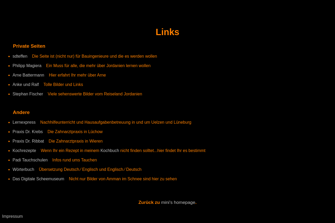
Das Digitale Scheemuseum (38, 179)
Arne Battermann (28, 75)
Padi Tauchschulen (30, 160)
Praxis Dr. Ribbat (28, 141)
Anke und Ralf (26, 84)
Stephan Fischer (28, 94)
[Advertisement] (63, 10)
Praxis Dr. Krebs (28, 131)
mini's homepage (178, 202)
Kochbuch (110, 150)
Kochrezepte (24, 150)
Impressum (12, 216)
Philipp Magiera (27, 65)
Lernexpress (24, 122)
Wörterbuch (23, 169)
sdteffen (20, 56)
